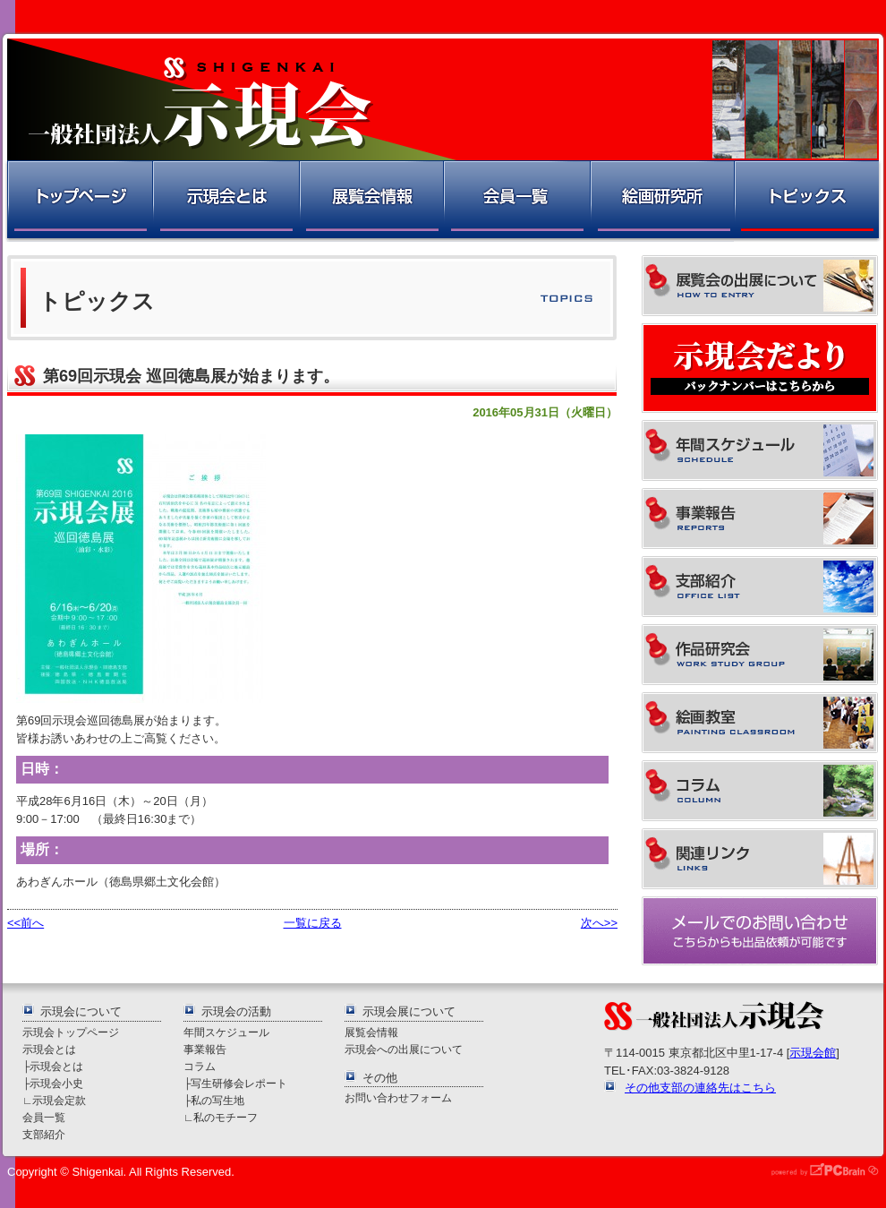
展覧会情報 (370, 201)
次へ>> (599, 923)
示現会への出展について (404, 1049)
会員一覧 (516, 201)
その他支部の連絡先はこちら (700, 1087)
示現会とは (225, 201)
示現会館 (812, 1052)
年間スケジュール (226, 1032)
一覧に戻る (313, 923)
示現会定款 (59, 1100)
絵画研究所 (661, 201)
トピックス (808, 201)
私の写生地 (217, 1100)
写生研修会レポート (239, 1083)
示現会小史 (56, 1083)
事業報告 (204, 1049)
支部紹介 (43, 1134)
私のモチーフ (225, 1117)
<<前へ (25, 923)
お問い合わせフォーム (398, 1097)
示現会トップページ (70, 1032)
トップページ (78, 201)
